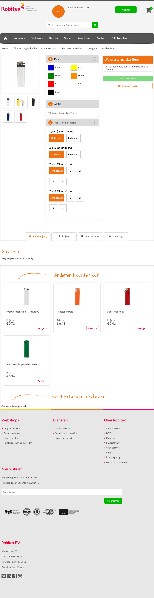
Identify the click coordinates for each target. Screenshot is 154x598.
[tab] (38, 236)
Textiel (67, 38)
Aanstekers (50, 48)
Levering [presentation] (116, 236)
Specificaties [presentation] (90, 236)
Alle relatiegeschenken (26, 48)
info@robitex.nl (17, 567)
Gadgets (53, 38)
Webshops (19, 38)
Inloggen (125, 9)
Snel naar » (37, 38)
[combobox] (69, 25)
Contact (101, 38)
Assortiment (84, 38)
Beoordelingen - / (79, 7)
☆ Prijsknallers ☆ (120, 38)
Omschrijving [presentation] (38, 236)
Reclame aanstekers (72, 48)
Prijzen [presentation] (64, 236)
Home (5, 37)
